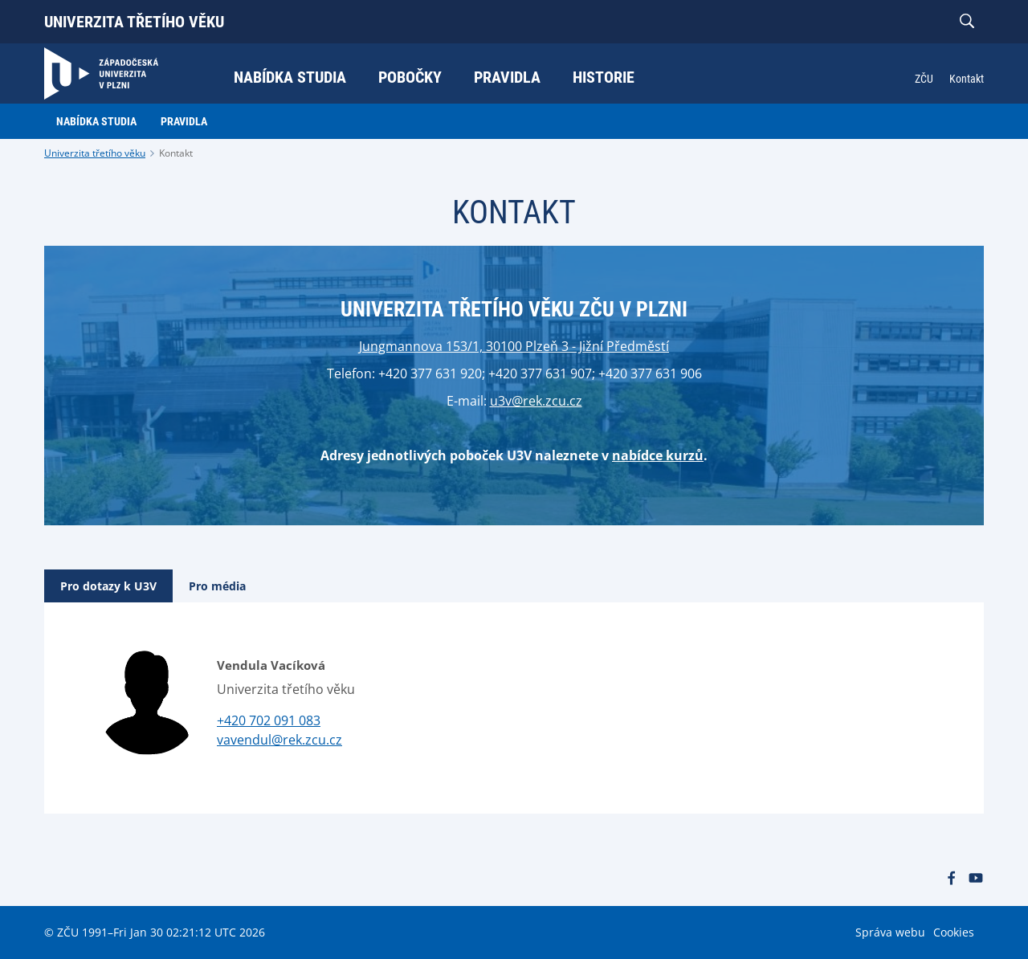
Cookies (953, 932)
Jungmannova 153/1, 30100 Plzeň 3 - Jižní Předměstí (514, 346)
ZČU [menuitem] (924, 78)
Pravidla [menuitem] (507, 77)
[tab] (108, 585)
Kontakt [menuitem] (966, 78)
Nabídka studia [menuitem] (290, 77)
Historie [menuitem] (603, 77)
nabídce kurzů (658, 455)
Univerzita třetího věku (134, 21)
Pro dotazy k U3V (108, 586)
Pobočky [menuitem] (410, 77)
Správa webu (890, 932)
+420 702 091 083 (268, 720)
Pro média (217, 586)
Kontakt (176, 153)
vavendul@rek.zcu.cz (279, 740)
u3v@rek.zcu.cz (536, 401)
